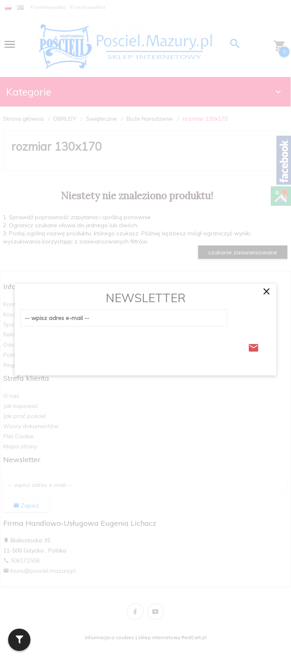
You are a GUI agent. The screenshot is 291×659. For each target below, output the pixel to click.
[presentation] (82, 345)
